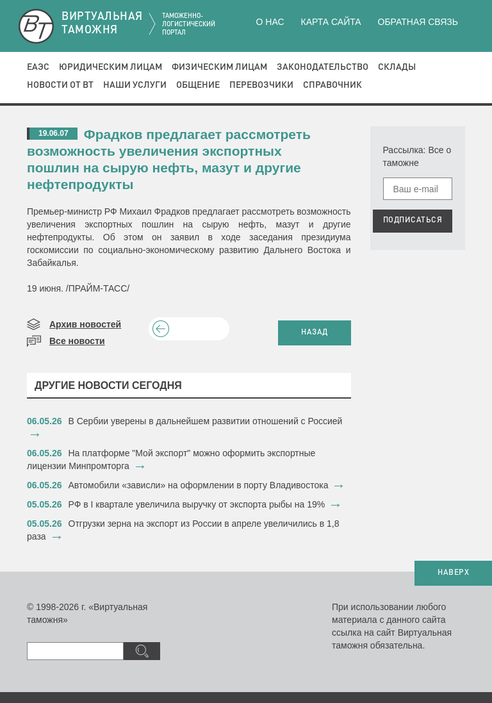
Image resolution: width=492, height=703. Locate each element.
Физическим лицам (219, 67)
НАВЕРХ (453, 573)
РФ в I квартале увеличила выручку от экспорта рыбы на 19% (197, 504)
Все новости (77, 341)
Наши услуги (135, 85)
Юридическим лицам (110, 67)
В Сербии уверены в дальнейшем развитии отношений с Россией (206, 421)
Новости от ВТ (60, 85)
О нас (270, 22)
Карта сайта (330, 22)
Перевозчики (261, 85)
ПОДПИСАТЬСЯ (413, 220)
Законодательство (322, 67)
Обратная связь (418, 22)
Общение (198, 85)
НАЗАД (314, 332)
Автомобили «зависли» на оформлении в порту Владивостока (199, 485)
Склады (397, 67)
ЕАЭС (38, 67)
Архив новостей (85, 324)
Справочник (332, 85)
